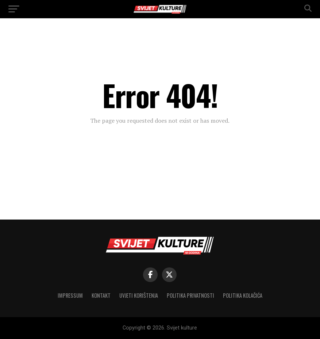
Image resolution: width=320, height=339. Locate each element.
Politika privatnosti (190, 295)
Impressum (70, 295)
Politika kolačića (242, 295)
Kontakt (101, 295)
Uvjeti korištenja (138, 295)
